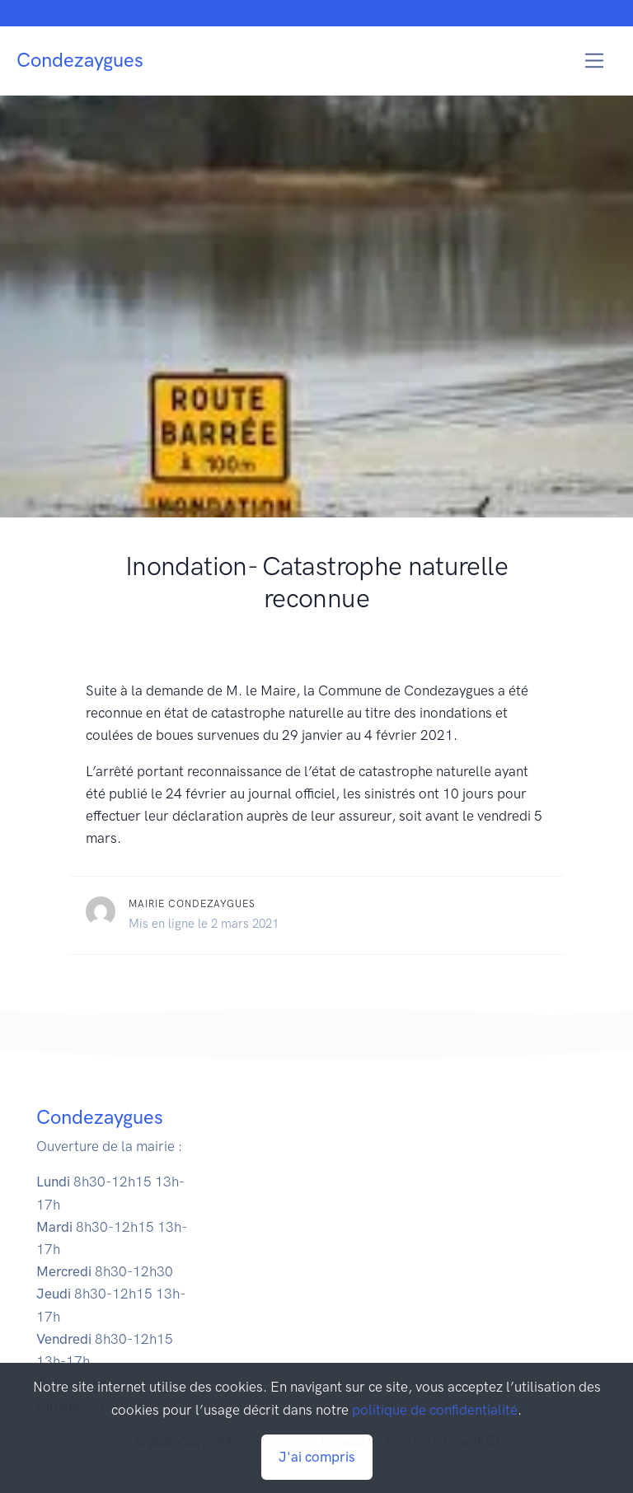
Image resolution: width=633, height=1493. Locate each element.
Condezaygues (79, 60)
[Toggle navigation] (594, 60)
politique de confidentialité (435, 1410)
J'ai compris (317, 1457)
